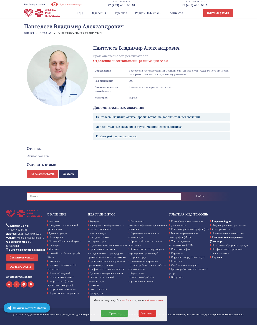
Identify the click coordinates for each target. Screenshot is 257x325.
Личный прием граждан (144, 261)
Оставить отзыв (20, 266)
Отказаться (147, 313)
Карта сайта (137, 273)
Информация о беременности (107, 225)
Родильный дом (221, 221)
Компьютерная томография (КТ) (190, 229)
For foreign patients (35, 4)
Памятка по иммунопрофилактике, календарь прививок (147, 225)
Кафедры (54, 245)
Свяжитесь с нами (22, 257)
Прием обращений (59, 273)
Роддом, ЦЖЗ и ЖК (148, 13)
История (54, 249)
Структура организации (62, 289)
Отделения (98, 13)
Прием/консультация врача (187, 221)
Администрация (58, 233)
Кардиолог (177, 253)
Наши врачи (56, 237)
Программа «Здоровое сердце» (230, 245)
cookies (126, 300)
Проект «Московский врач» (64, 241)
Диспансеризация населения (106, 273)
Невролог (176, 261)
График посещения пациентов (107, 269)
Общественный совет (61, 277)
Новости (95, 285)
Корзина (217, 257)
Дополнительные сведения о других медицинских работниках (139, 126)
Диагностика (178, 225)
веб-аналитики (154, 300)
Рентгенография (180, 249)
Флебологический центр (185, 265)
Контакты (176, 13)
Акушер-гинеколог (222, 229)
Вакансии (54, 261)
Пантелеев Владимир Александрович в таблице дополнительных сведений (148, 117)
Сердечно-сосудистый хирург (188, 257)
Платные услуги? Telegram (27, 308)
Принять (114, 313)
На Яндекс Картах (42, 173)
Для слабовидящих (67, 4)
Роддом (94, 221)
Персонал (120, 13)
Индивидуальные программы (229, 225)
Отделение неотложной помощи (108, 245)
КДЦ (80, 13)
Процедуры (96, 293)
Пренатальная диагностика (228, 233)
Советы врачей (98, 289)
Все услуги (177, 277)
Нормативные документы (64, 293)
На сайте (68, 173)
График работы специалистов (116, 136)
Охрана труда (138, 257)
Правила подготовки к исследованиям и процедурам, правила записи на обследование (107, 253)
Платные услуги (218, 12)
